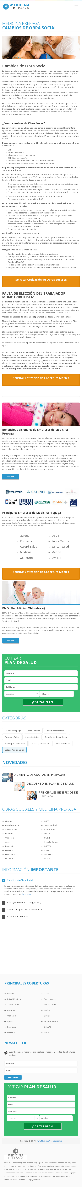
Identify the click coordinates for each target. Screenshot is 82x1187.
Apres (6, 842)
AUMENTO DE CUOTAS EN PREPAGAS (40, 775)
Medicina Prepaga (13, 730)
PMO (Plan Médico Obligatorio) (24, 902)
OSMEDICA (8, 854)
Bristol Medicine (10, 825)
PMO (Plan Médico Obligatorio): (23, 608)
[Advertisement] (41, 945)
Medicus (24, 552)
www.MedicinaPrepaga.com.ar (49, 1141)
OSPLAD (46, 858)
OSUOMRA (8, 858)
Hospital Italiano (50, 842)
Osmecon (25, 558)
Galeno (23, 536)
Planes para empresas (15, 743)
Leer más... (11, 476)
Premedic (25, 541)
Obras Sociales (33, 730)
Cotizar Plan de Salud (14, 750)
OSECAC (46, 846)
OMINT (54, 558)
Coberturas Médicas (55, 730)
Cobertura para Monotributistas (25, 909)
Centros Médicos (62, 743)
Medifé (54, 552)
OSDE (53, 536)
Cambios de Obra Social (20, 880)
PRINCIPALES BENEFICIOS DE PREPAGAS (58, 794)
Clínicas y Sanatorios (40, 743)
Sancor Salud (58, 546)
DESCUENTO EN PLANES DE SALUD (50, 783)
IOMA (45, 850)
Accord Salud (27, 546)
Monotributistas (32, 737)
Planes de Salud (12, 737)
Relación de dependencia (56, 737)
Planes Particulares (17, 916)
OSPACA (7, 850)
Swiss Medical (59, 541)
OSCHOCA (47, 854)
